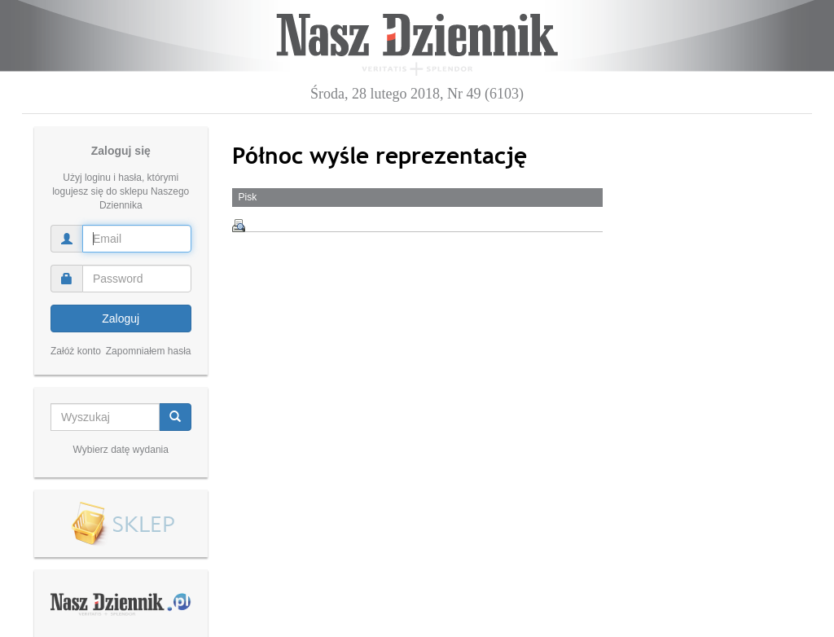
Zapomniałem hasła (148, 351)
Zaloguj (120, 318)
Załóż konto (75, 351)
